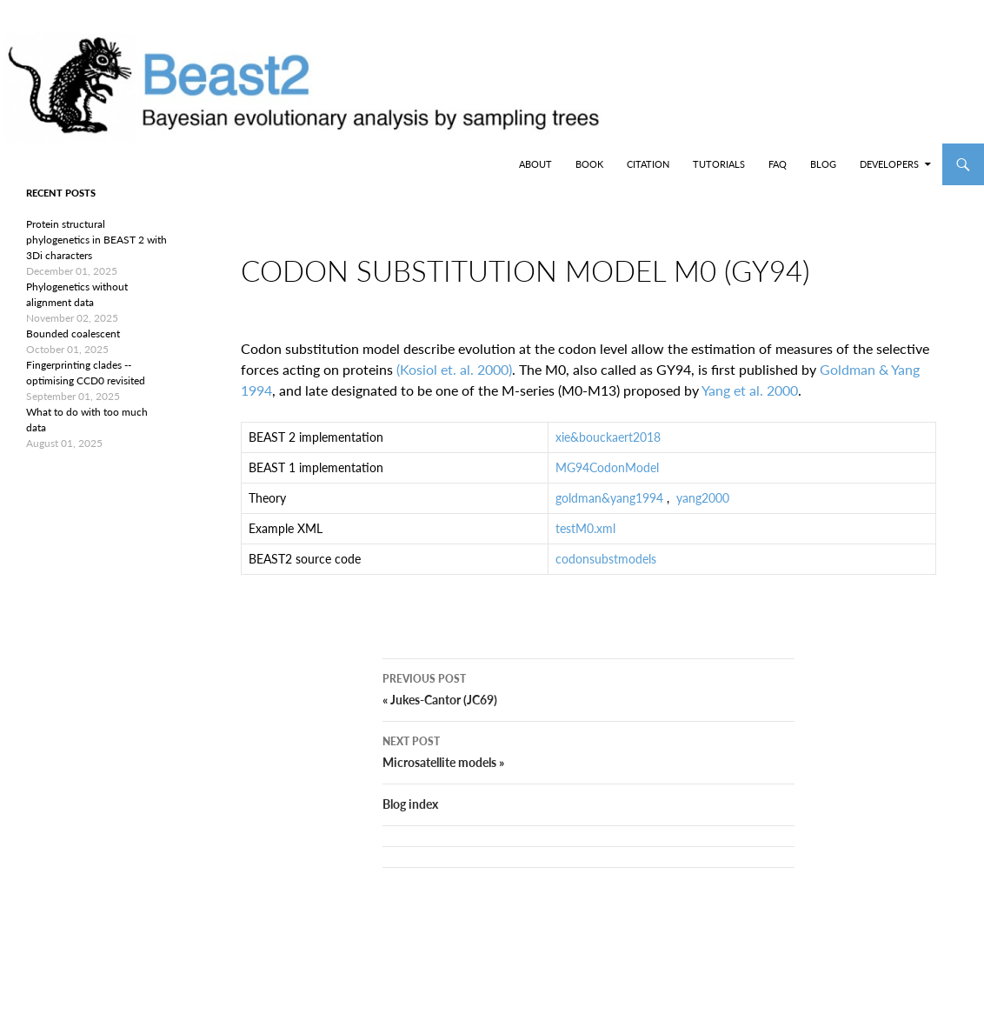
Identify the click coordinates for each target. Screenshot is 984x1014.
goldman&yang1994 (609, 511)
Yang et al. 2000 (749, 404)
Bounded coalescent (73, 333)
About (535, 164)
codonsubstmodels (605, 572)
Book (589, 164)
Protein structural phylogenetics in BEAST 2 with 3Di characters (96, 239)
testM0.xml (585, 542)
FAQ (777, 164)
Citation (648, 164)
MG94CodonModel (607, 481)
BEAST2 (102, 164)
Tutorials (719, 164)
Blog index (410, 831)
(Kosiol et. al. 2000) (454, 383)
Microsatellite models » (588, 778)
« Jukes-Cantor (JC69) (588, 716)
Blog (823, 164)
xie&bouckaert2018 (608, 451)
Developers (889, 164)
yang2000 (702, 511)
